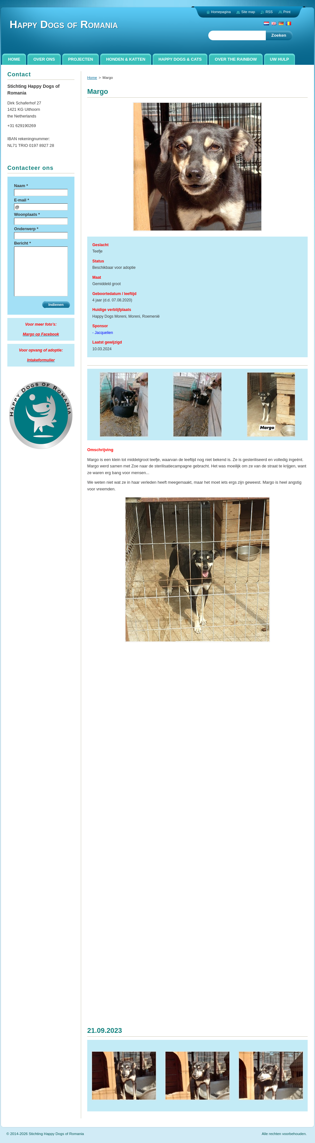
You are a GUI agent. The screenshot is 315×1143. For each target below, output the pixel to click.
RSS (269, 12)
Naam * (21, 185)
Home (92, 77)
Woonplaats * (27, 214)
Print (286, 12)
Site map (248, 12)
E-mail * (21, 200)
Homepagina (221, 12)
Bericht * (22, 243)
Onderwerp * (26, 228)
